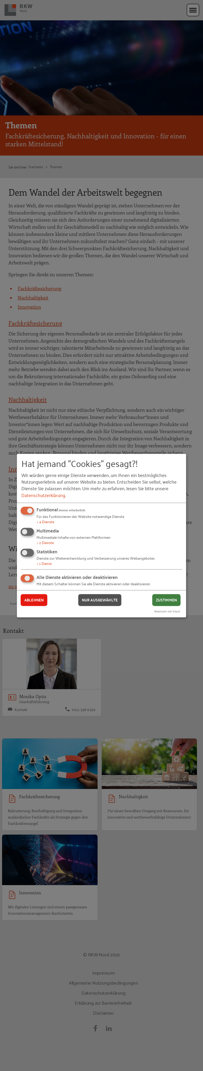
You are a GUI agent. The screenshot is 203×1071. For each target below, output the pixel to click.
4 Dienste (45, 521)
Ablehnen (34, 600)
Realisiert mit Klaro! (167, 611)
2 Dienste (45, 542)
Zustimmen (166, 600)
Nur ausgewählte (100, 600)
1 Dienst (44, 563)
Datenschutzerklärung (43, 495)
